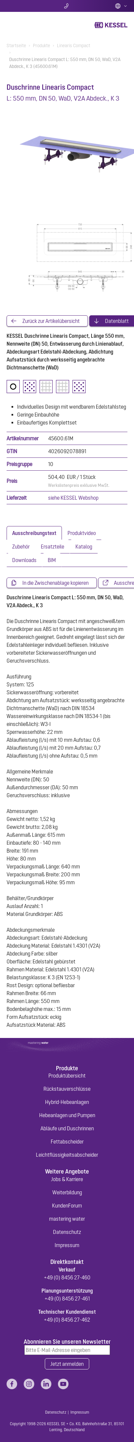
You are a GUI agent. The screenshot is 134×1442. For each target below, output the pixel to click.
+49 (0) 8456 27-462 (67, 1320)
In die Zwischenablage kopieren (55, 583)
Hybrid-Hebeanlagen (67, 1102)
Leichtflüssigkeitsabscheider (67, 1155)
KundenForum (67, 1205)
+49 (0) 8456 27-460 (67, 1277)
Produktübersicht (67, 1076)
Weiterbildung (67, 1192)
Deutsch (121, 6)
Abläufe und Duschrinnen (67, 1128)
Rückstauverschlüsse (67, 1089)
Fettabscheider (67, 1141)
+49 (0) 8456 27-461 (67, 1298)
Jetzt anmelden (67, 1364)
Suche (26, 6)
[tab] (34, 533)
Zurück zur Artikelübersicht (51, 321)
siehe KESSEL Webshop (73, 498)
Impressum (67, 1245)
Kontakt (67, 6)
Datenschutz (67, 1232)
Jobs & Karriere (67, 1179)
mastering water (67, 1219)
